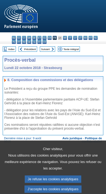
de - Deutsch (34, 38)
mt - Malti (91, 38)
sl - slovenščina (34, 42)
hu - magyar (85, 38)
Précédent (30, 49)
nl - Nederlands (96, 38)
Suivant (45, 49)
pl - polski (14, 42)
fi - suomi (39, 42)
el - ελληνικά (45, 38)
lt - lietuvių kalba (80, 38)
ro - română (24, 42)
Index (11, 49)
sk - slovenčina (29, 42)
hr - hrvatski (65, 38)
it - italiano (70, 38)
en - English (50, 38)
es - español (19, 38)
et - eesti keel (39, 38)
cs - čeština (24, 38)
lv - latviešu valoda (75, 38)
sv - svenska (45, 42)
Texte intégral (71, 49)
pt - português (19, 42)
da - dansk (29, 38)
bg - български (14, 38)
